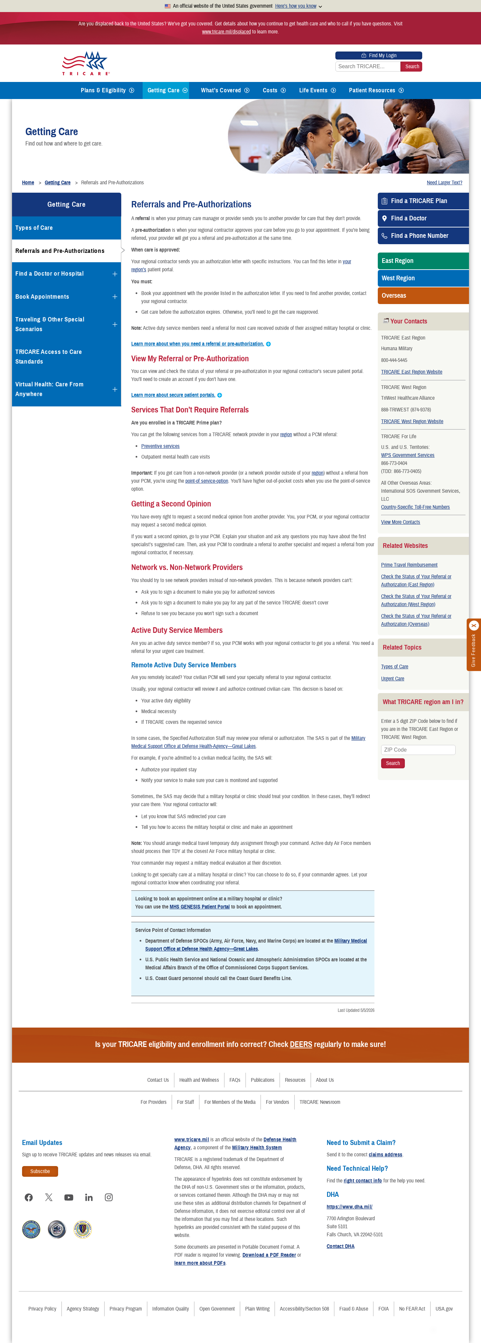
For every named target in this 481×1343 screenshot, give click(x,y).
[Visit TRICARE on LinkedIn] (89, 1197)
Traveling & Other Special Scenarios (50, 324)
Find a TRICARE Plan (419, 201)
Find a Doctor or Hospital (49, 273)
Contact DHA (340, 1246)
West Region (398, 278)
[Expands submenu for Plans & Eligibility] (132, 90)
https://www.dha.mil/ (350, 1207)
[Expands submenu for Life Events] (333, 90)
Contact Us (158, 1080)
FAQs (234, 1080)
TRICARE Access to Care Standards (48, 356)
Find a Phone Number (419, 235)
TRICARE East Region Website (411, 372)
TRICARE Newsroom (320, 1102)
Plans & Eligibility (103, 90)
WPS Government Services (408, 455)
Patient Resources (372, 90)
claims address (386, 1154)
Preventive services (160, 446)
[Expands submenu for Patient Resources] (401, 90)
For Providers (154, 1102)
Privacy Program (126, 1309)
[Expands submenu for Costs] (283, 90)
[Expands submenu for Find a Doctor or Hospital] (115, 274)
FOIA (383, 1309)
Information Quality (170, 1309)
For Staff (185, 1102)
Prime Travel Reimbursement (409, 565)
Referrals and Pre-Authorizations (60, 251)
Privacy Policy (42, 1309)
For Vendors (277, 1102)
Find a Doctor (409, 218)
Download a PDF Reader (269, 1255)
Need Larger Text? (444, 182)
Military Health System (257, 1147)
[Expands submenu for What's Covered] (247, 90)
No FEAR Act (412, 1309)
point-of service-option (206, 481)
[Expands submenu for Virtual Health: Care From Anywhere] (115, 389)
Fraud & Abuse (353, 1309)
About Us (325, 1080)
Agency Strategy (83, 1309)
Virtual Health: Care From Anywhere (49, 389)
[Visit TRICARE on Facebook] (28, 1197)
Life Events (313, 90)
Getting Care (164, 90)
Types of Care (394, 666)
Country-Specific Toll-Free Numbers (415, 507)
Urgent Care (392, 678)
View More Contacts (400, 522)
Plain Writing (257, 1309)
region (286, 434)
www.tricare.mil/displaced (226, 31)
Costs (270, 90)
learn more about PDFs (199, 1263)
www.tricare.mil (191, 1139)
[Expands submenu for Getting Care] (185, 90)
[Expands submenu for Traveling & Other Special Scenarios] (115, 324)
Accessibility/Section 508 (304, 1309)
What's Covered (221, 90)
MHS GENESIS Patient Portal (200, 906)
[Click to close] (474, 625)
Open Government (217, 1309)
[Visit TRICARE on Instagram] (109, 1197)
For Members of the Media (230, 1102)
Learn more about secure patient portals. (173, 395)
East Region (398, 261)
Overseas (394, 295)
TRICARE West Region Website (412, 421)
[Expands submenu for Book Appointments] (115, 296)
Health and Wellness (199, 1080)
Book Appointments (42, 296)
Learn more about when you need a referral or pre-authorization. (197, 344)
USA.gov (444, 1309)
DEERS (301, 1044)
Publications (263, 1080)
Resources (295, 1080)
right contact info (363, 1180)
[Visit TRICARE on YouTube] (68, 1197)
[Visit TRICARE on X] (48, 1197)
